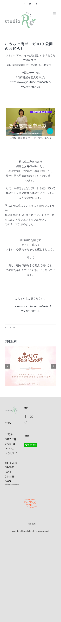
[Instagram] (25, 422)
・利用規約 (30, 523)
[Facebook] (25, 416)
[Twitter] (31, 416)
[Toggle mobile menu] (54, 13)
